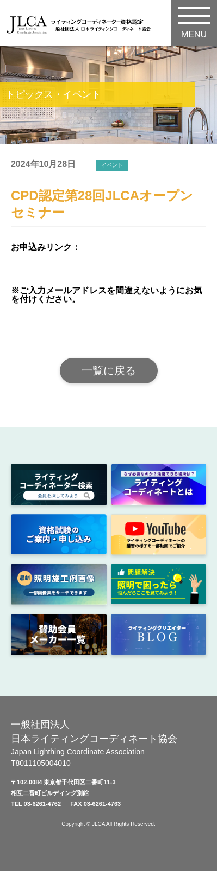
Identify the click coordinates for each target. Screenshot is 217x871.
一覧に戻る (109, 370)
